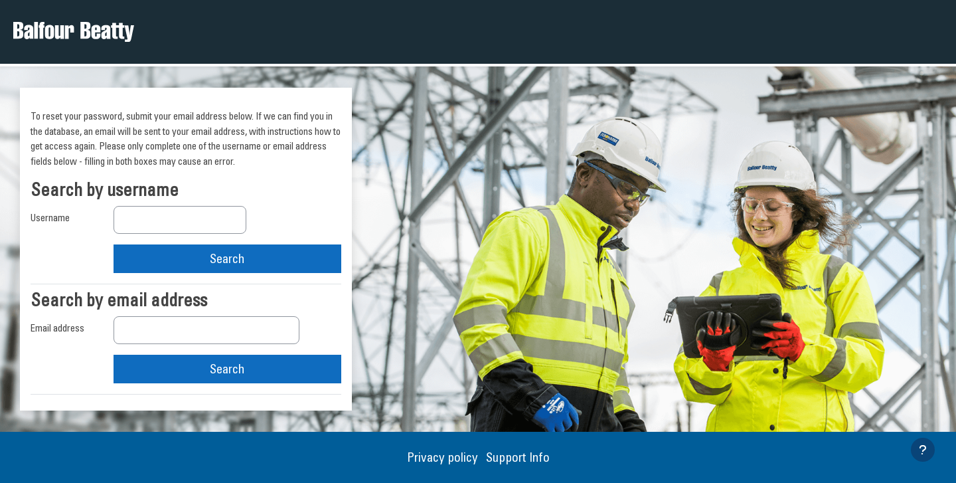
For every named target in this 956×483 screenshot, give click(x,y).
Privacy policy (444, 457)
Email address (57, 328)
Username (50, 217)
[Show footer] (923, 450)
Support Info (518, 457)
